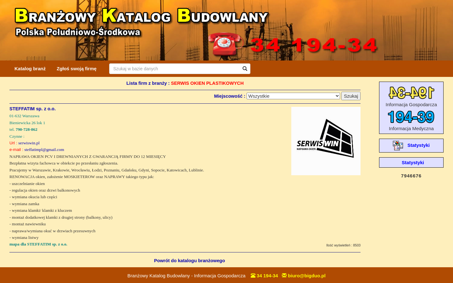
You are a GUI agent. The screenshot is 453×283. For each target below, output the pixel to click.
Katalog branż (30, 68)
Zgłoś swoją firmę (77, 68)
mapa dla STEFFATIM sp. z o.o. (38, 244)
